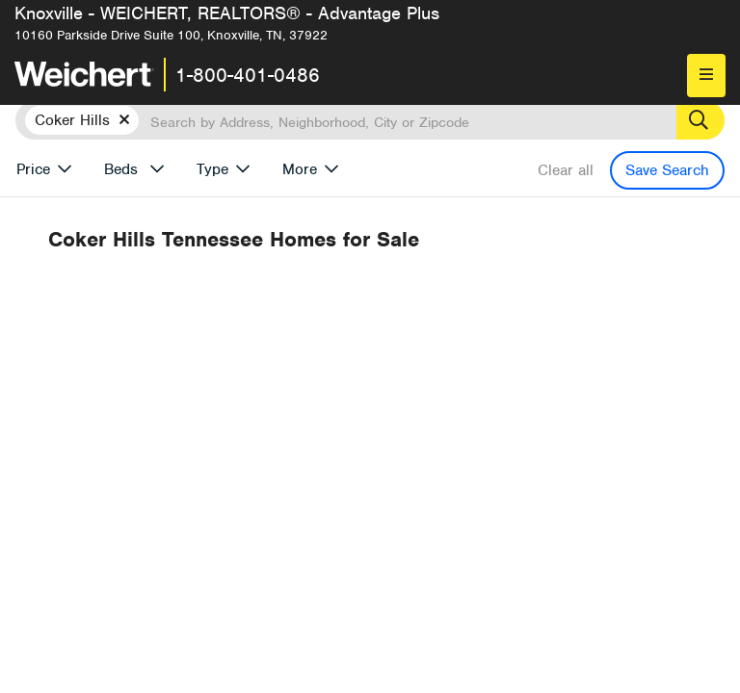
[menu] (706, 75)
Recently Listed (409, 311)
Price (33, 169)
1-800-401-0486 (247, 75)
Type (212, 169)
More (299, 169)
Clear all (566, 170)
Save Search (667, 170)
